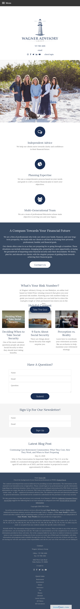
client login (49, 54)
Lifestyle (40, 596)
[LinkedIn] (42, 569)
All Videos (40, 601)
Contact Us (40, 265)
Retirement (40, 579)
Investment (40, 582)
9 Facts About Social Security (40, 333)
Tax (40, 590)
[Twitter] (39, 569)
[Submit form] (40, 396)
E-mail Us (40, 566)
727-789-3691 (40, 46)
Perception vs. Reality (66, 333)
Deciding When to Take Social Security (13, 335)
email (40, 50)
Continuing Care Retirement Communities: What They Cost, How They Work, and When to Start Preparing (40, 451)
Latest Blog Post (40, 444)
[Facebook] (36, 569)
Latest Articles (40, 598)
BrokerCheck (61, 480)
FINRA (68, 510)
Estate (40, 585)
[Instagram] (27, 54)
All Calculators (40, 604)
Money (40, 593)
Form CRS (42, 478)
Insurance (40, 587)
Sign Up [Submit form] (40, 430)
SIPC (72, 510)
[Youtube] (46, 569)
